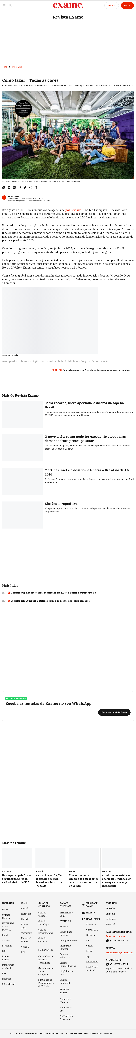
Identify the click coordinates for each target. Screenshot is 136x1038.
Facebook (111, 924)
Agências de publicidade (48, 361)
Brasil (5, 935)
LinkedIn (110, 913)
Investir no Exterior (65, 947)
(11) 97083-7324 (119, 964)
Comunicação (100, 361)
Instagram (111, 919)
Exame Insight (5, 958)
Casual (24, 908)
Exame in (91, 924)
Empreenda (92, 961)
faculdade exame (91, 905)
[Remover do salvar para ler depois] (35, 187)
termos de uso (31, 1034)
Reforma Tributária (65, 956)
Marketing (26, 913)
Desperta (90, 935)
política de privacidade (71, 1034)
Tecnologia (26, 933)
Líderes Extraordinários (68, 964)
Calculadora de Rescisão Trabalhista (46, 959)
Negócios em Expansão (66, 1018)
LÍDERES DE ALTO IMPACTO (8, 926)
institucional (16, 1034)
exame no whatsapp (16, 698)
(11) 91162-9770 (119, 940)
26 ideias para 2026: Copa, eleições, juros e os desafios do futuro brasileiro (49, 601)
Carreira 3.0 (92, 929)
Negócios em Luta (66, 973)
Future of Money (26, 940)
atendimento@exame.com (119, 952)
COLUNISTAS (8, 984)
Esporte (25, 919)
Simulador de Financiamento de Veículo (46, 983)
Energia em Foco (68, 940)
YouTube (110, 908)
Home (4, 67)
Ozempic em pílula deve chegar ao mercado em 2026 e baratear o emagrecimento (52, 592)
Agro (88, 956)
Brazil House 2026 (66, 914)
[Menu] (4, 5)
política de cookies (49, 1034)
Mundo (24, 903)
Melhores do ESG (66, 1009)
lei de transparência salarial (98, 1034)
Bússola (64, 926)
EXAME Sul (65, 921)
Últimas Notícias (6, 916)
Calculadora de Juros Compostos (46, 971)
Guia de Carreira (42, 940)
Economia (7, 945)
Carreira (6, 940)
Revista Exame (68, 17)
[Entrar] (127, 5)
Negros (85, 361)
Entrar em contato (115, 936)
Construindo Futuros (66, 933)
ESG (4, 951)
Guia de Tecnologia (43, 923)
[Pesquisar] (10, 5)
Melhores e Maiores (65, 1001)
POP (23, 952)
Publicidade (72, 361)
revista (90, 912)
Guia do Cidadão (42, 914)
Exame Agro (24, 926)
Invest (5, 973)
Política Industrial (65, 981)
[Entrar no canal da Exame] (114, 712)
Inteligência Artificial (8, 966)
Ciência (25, 946)
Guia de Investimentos (45, 931)
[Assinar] (111, 5)
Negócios (6, 978)
